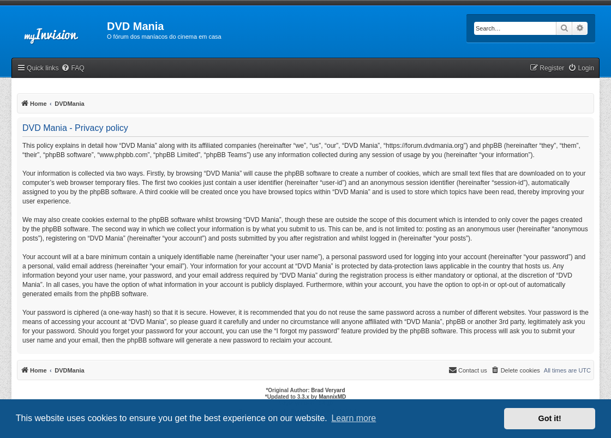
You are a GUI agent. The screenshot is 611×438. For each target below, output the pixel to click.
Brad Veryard (328, 390)
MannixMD (332, 397)
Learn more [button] (353, 418)
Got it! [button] (549, 418)
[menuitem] (72, 68)
